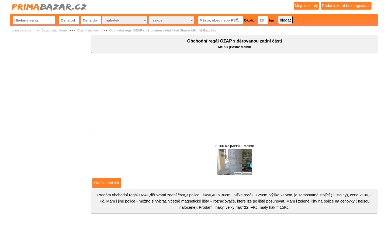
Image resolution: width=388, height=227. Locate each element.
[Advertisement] (234, 94)
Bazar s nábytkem (54, 30)
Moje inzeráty (306, 5)
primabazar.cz (21, 30)
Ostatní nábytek (88, 30)
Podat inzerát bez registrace (346, 5)
